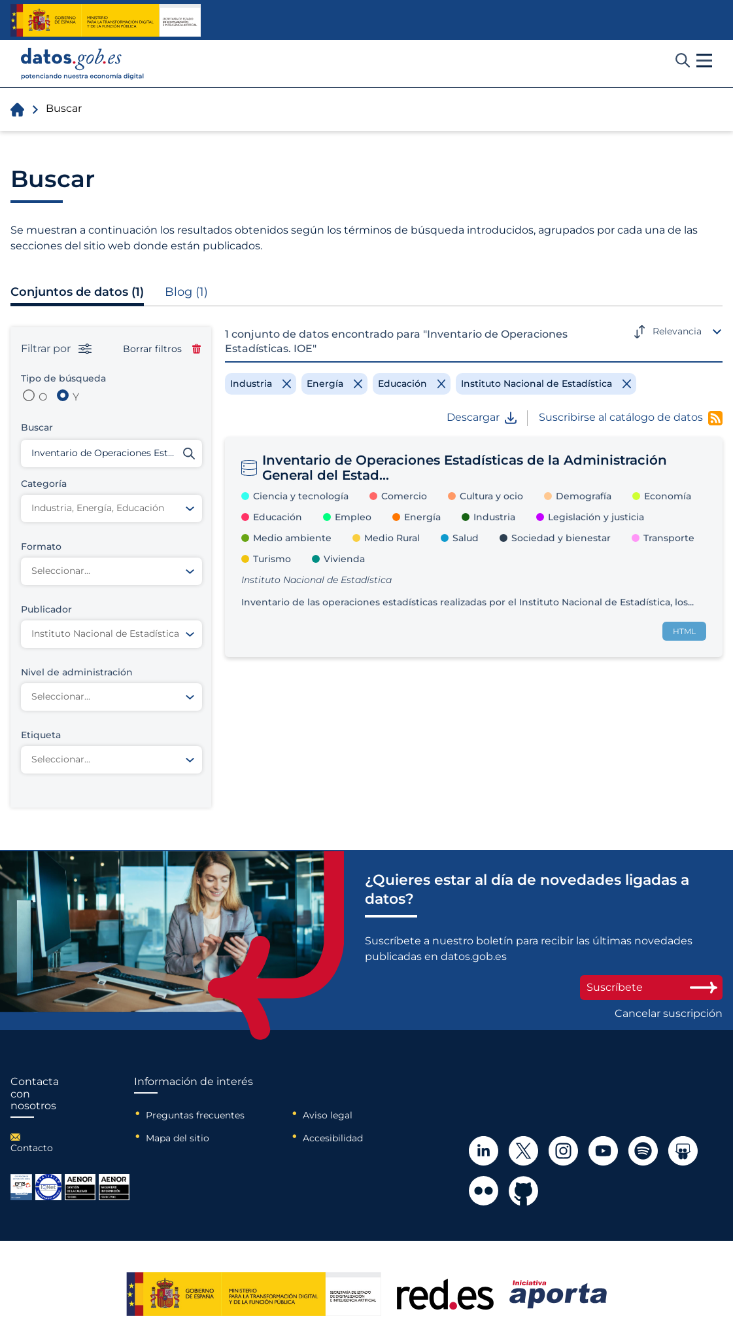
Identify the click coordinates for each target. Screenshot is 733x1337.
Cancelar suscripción (669, 1014)
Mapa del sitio (177, 1138)
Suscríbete (651, 987)
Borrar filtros (162, 349)
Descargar (482, 417)
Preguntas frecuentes (195, 1115)
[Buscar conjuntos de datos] (111, 453)
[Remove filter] (260, 383)
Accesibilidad (333, 1138)
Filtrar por (56, 349)
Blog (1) (186, 292)
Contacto (31, 1148)
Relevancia (677, 331)
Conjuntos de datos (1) (77, 292)
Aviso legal (327, 1115)
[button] (704, 61)
